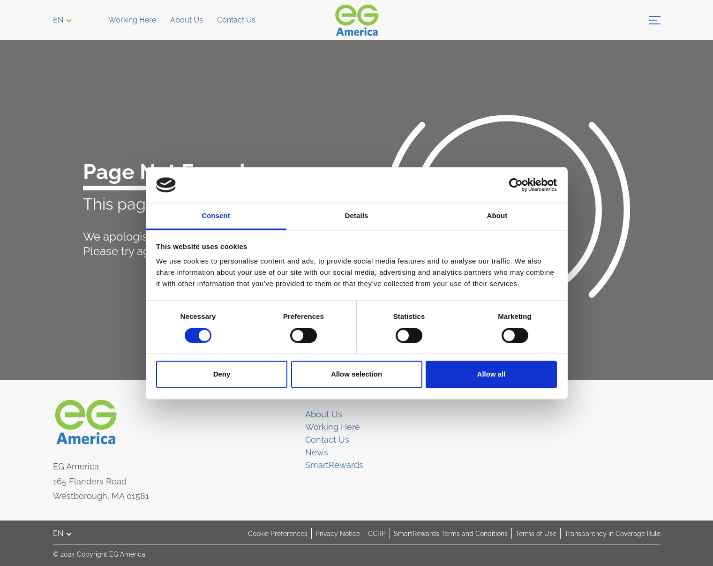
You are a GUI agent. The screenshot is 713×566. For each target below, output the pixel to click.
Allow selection (356, 374)
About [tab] (497, 216)
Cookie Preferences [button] (278, 533)
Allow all (491, 374)
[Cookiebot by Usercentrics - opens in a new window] (516, 185)
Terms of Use (536, 533)
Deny (222, 374)
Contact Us (236, 19)
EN (58, 19)
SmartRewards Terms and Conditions (451, 533)
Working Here (132, 19)
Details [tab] (356, 216)
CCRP (377, 533)
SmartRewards (334, 465)
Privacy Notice (337, 533)
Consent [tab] (216, 216)
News (316, 452)
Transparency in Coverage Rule (612, 533)
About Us (186, 19)
